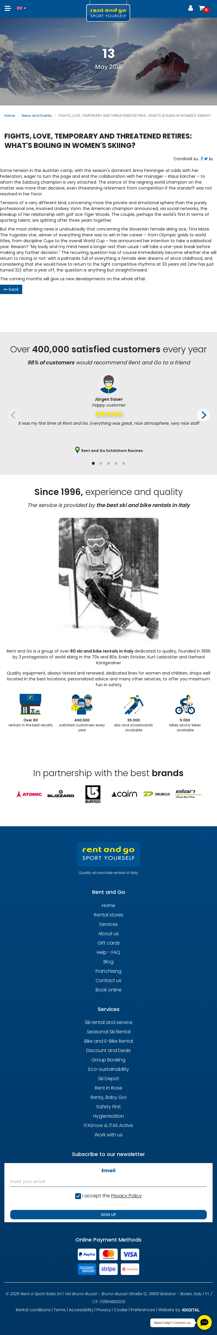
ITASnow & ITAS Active (108, 1125)
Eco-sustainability (108, 1069)
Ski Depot (108, 1078)
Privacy (104, 1310)
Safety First (108, 1106)
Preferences (143, 1310)
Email (108, 1170)
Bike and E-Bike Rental (108, 1041)
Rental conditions (33, 1310)
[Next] (203, 415)
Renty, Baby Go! (109, 1097)
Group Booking (108, 1059)
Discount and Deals (108, 1050)
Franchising (108, 971)
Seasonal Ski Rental (108, 1031)
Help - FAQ (108, 952)
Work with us (108, 1134)
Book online (109, 989)
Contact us (108, 980)
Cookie (121, 1310)
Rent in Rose (108, 1088)
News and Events (37, 115)
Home (9, 115)
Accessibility (81, 1310)
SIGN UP (108, 1215)
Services (108, 924)
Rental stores (108, 914)
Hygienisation (108, 1116)
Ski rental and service (108, 1022)
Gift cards (108, 943)
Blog (108, 961)
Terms (60, 1310)
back (11, 289)
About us (108, 933)
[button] (21, 5)
